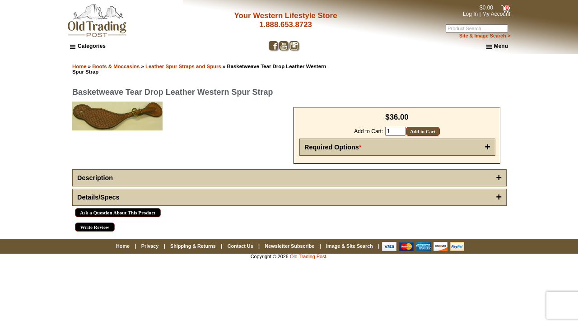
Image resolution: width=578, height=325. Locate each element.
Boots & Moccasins (116, 66)
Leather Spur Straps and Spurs (183, 66)
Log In (470, 14)
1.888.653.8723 (282, 24)
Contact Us (240, 246)
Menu (497, 46)
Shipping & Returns (193, 246)
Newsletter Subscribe (289, 246)
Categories (88, 46)
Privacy (149, 246)
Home (79, 66)
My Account (496, 14)
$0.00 (486, 8)
